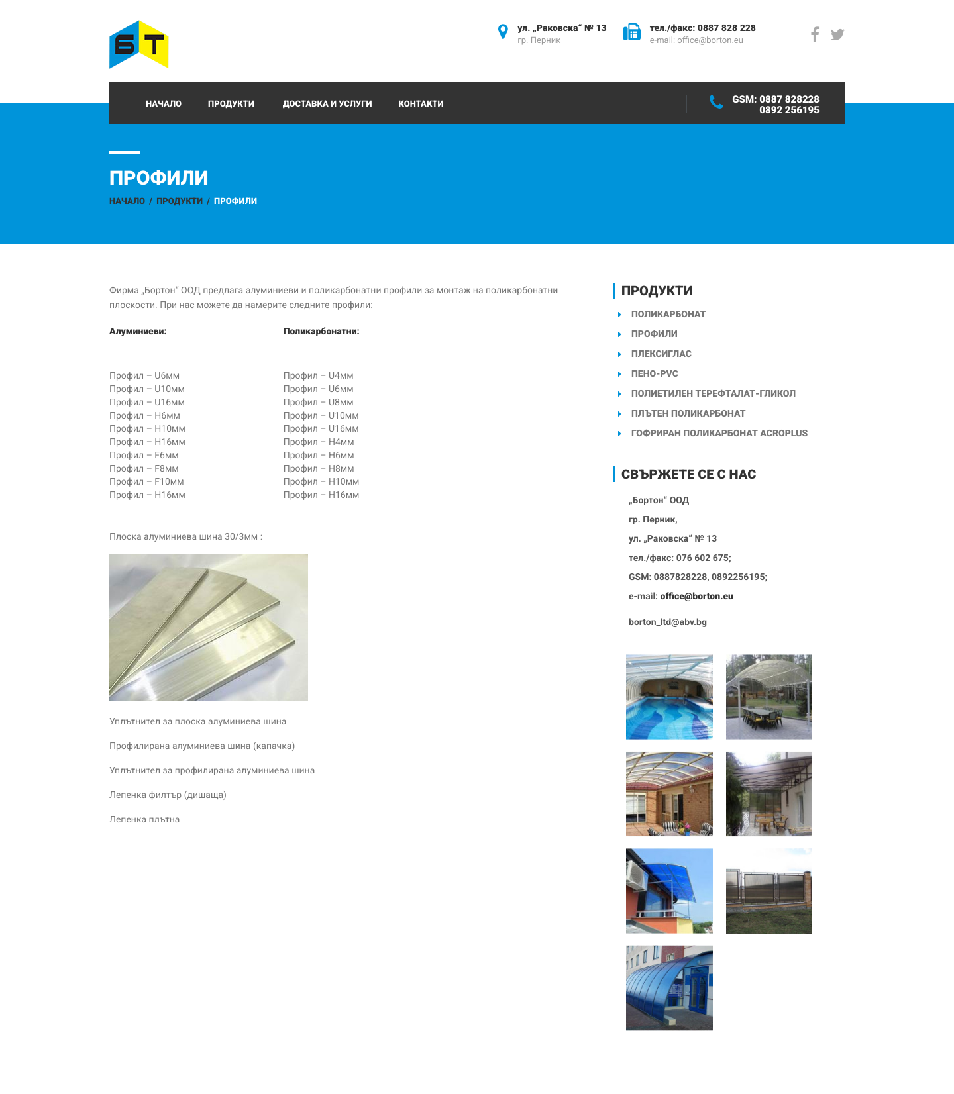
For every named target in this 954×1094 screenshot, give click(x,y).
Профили (654, 334)
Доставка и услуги (327, 104)
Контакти (420, 104)
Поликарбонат (668, 314)
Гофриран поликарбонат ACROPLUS (719, 433)
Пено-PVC (654, 374)
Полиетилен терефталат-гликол (713, 394)
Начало (164, 104)
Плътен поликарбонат (688, 414)
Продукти (231, 104)
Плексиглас (661, 354)
